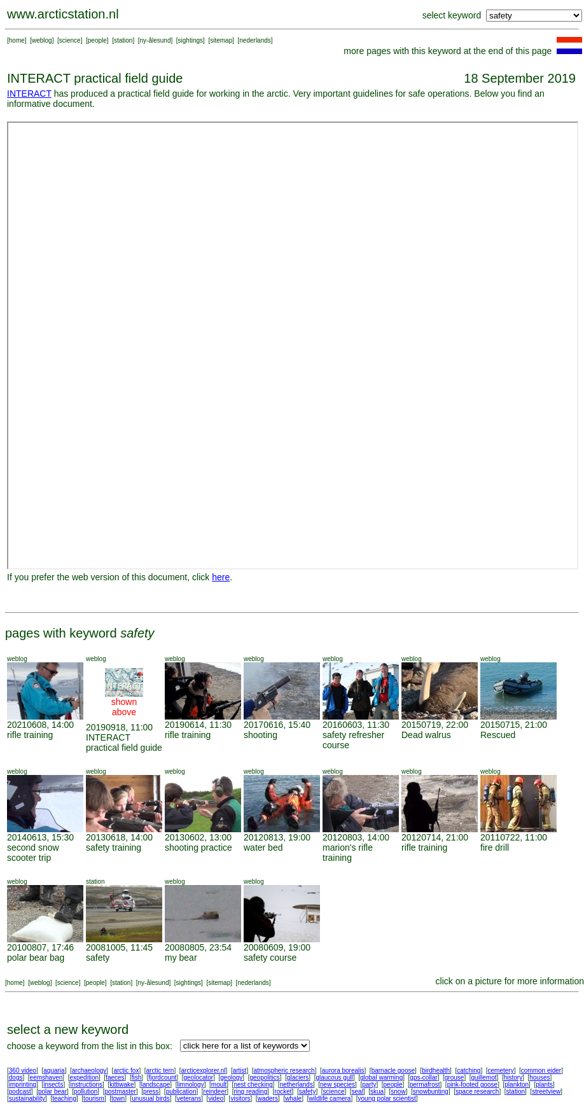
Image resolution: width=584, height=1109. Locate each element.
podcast (20, 1091)
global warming (381, 1077)
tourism (93, 1098)
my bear (181, 957)
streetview (546, 1091)
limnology (190, 1084)
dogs (16, 1077)
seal (357, 1091)
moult (218, 1084)
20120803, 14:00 (356, 837)
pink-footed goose (472, 1084)
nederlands (254, 40)
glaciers (298, 1077)
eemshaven (46, 1077)
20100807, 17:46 (40, 947)
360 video (22, 1070)
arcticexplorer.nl (203, 1070)
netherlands (296, 1084)
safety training (113, 847)
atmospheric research (284, 1070)
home (17, 40)
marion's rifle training (348, 852)
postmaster (120, 1091)
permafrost (425, 1084)
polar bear (52, 1091)
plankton (516, 1084)
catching (468, 1070)
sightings (190, 40)
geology (231, 1077)
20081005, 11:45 (119, 947)
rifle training (30, 735)
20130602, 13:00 (198, 837)
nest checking (252, 1084)
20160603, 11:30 (356, 725)
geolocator (198, 1077)
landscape (155, 1084)
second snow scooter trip (33, 852)
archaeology (89, 1070)
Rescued (497, 735)
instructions (87, 1084)
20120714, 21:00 (434, 837)
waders (268, 1098)
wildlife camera (330, 1098)
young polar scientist (387, 1098)
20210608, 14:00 (40, 725)
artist (240, 1070)
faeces (115, 1077)
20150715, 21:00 (513, 725)
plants (544, 1084)
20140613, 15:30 (40, 837)
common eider (541, 1070)
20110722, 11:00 (513, 837)
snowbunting (430, 1091)
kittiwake (121, 1084)
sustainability (27, 1098)
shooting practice (198, 847)
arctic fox (126, 1070)
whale (293, 1098)
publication (181, 1091)
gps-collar (423, 1077)
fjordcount (162, 1077)
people (97, 40)
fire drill (494, 847)
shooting (260, 735)
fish (137, 1077)
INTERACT (29, 93)
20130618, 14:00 (119, 837)
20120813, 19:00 (277, 837)
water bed (263, 847)
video (215, 1098)
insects (53, 1084)
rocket (282, 1091)
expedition (84, 1077)
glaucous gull (334, 1077)
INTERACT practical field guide (124, 742)
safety (97, 957)
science (70, 40)
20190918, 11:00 (119, 727)
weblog (42, 40)
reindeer (215, 1091)
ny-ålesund (155, 40)
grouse (454, 1077)
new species (337, 1084)
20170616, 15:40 (277, 725)
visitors (240, 1098)
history (513, 1077)
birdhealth (436, 1070)
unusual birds (150, 1098)
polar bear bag (35, 957)
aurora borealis (343, 1070)
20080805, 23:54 (198, 947)
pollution (85, 1091)
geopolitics (264, 1077)
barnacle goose (393, 1070)
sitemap (221, 40)
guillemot (484, 1077)
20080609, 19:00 (277, 947)
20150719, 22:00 (434, 725)
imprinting (22, 1084)
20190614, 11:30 (198, 725)
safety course (270, 957)
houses (539, 1077)
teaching (64, 1098)
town (118, 1098)
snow (398, 1091)
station (123, 40)
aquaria (53, 1070)
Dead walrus (426, 735)
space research (477, 1091)
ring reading (250, 1091)
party (369, 1084)
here (221, 577)
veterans (189, 1098)
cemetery (501, 1070)
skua (377, 1091)
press (150, 1091)
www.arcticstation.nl (63, 14)
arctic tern (160, 1070)
